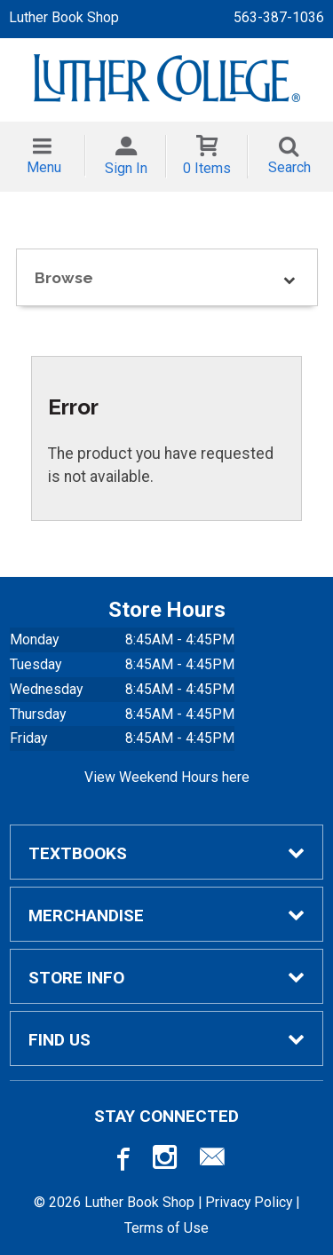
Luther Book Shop (64, 17)
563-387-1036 (279, 17)
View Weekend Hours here (167, 777)
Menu (44, 167)
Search (289, 167)
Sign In (126, 168)
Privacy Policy (248, 1202)
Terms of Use (166, 1227)
